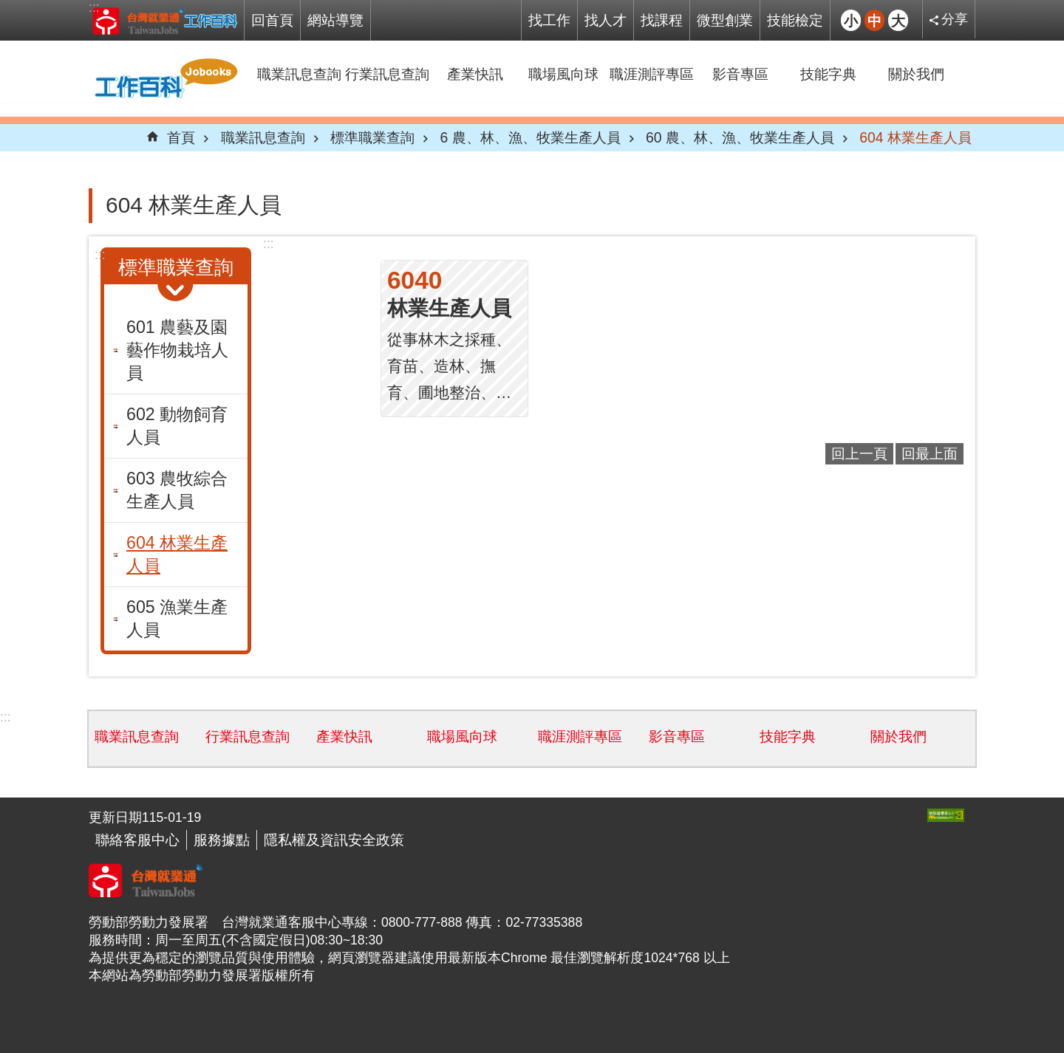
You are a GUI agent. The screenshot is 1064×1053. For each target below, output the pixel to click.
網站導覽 (335, 20)
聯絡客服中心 (137, 839)
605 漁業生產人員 (177, 618)
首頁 (181, 137)
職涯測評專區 (652, 74)
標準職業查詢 (372, 137)
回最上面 (929, 453)
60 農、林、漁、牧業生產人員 (740, 137)
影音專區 (740, 74)
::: (94, 7)
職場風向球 (563, 74)
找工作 (549, 20)
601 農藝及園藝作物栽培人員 (177, 350)
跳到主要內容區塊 (7, 7)
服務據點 (222, 839)
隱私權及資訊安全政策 (334, 839)
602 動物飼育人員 (177, 426)
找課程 (662, 20)
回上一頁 (859, 453)
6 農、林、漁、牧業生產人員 (530, 137)
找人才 (605, 20)
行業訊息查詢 (387, 74)
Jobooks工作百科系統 (164, 20)
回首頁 (272, 20)
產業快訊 (475, 74)
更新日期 (115, 817)
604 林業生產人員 (915, 137)
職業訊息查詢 (299, 74)
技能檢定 (795, 20)
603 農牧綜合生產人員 (177, 490)
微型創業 (725, 20)
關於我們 (916, 74)
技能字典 (828, 74)
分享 (954, 19)
